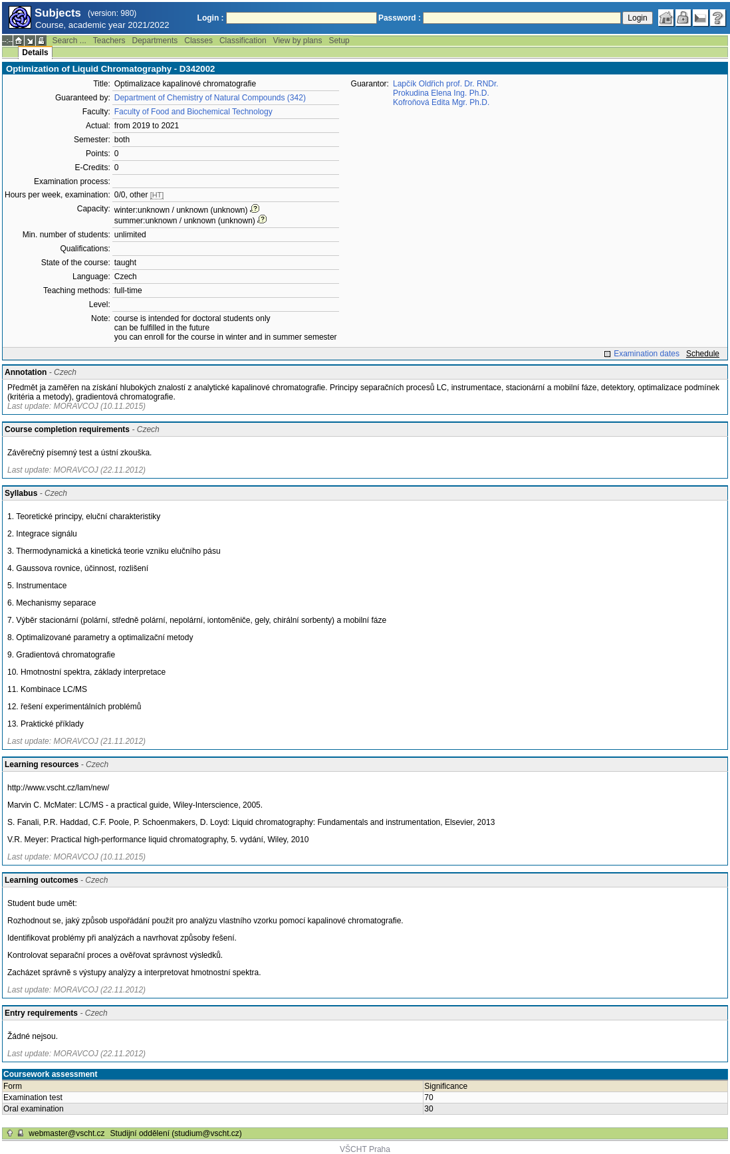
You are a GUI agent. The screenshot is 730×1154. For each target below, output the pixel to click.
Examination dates (646, 353)
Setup (338, 40)
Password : (399, 18)
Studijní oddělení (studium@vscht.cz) (176, 1133)
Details (35, 52)
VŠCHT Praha (365, 1149)
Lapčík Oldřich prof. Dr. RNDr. (446, 83)
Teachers (109, 40)
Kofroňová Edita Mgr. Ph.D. (441, 102)
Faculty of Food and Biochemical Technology (193, 111)
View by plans (297, 40)
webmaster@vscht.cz (66, 1133)
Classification (243, 40)
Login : (210, 18)
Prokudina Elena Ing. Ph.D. (441, 93)
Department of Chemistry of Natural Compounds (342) (210, 97)
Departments (155, 40)
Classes (198, 40)
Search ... (69, 40)
